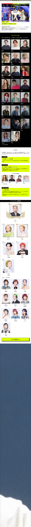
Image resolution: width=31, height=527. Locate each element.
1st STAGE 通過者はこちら (15, 341)
